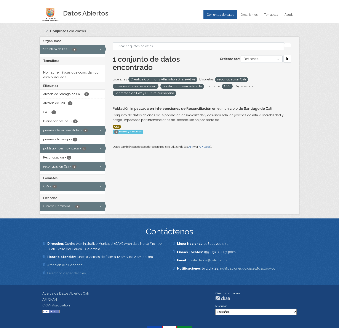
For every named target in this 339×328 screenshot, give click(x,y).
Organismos (249, 14)
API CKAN (49, 299)
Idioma (220, 306)
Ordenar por (229, 59)
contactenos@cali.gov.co (207, 260)
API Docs (204, 146)
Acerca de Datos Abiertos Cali (65, 293)
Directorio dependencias (66, 273)
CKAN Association (56, 305)
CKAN (222, 298)
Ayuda (289, 14)
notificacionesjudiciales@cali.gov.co (247, 268)
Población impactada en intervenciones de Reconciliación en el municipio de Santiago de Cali (192, 109)
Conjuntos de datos (220, 14)
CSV (117, 126)
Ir (287, 58)
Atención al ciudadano (65, 265)
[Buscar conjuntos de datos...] (198, 46)
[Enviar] (287, 45)
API (190, 146)
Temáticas (271, 14)
